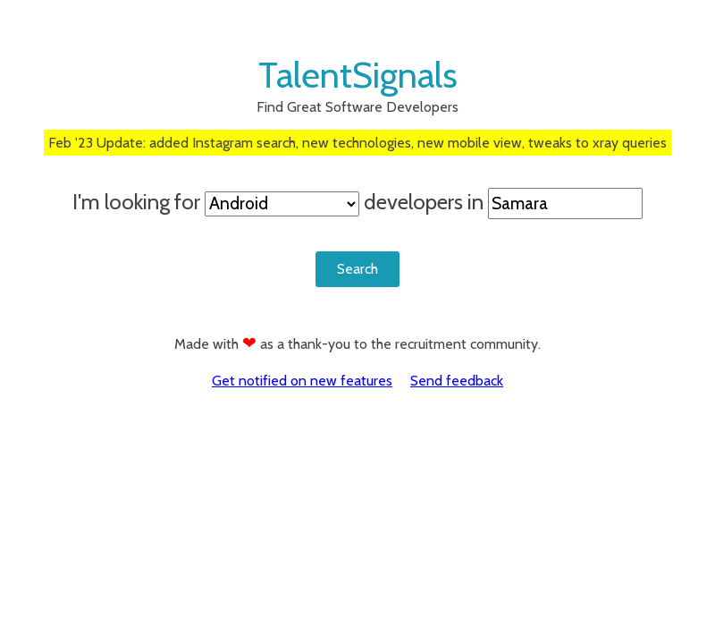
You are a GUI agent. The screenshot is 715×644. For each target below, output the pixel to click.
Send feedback (456, 380)
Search (357, 268)
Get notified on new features (302, 380)
